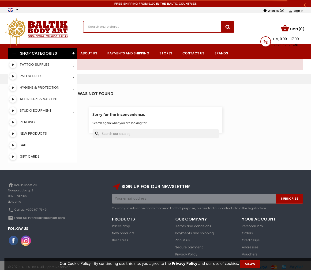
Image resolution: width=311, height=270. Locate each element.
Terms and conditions (193, 223)
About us (182, 237)
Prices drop (121, 223)
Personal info (252, 223)
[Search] (156, 130)
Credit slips (251, 237)
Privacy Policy (186, 251)
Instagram (26, 237)
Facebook (13, 237)
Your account (259, 216)
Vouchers (249, 251)
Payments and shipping (194, 230)
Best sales (120, 237)
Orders (247, 230)
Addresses (250, 244)
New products (123, 230)
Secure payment (189, 244)
